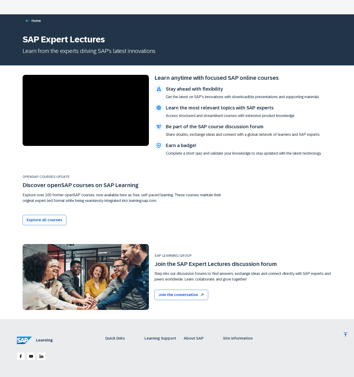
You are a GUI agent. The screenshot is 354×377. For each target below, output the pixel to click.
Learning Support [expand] (160, 338)
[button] (181, 295)
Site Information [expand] (238, 338)
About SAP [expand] (194, 338)
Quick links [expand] (115, 338)
